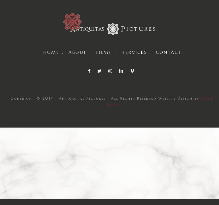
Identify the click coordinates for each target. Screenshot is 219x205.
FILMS (103, 52)
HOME (51, 52)
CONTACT (168, 52)
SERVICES (134, 52)
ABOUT (77, 52)
